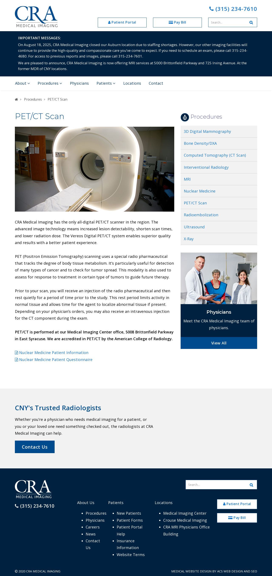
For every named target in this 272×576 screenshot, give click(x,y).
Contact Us (34, 447)
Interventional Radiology (206, 167)
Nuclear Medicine (199, 191)
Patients (105, 83)
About (22, 83)
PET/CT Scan (196, 202)
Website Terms (131, 554)
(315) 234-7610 (233, 9)
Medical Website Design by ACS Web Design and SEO (214, 571)
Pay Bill (177, 22)
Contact (156, 83)
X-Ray (189, 238)
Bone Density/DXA (200, 143)
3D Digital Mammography (207, 131)
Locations (132, 83)
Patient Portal (122, 22)
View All (219, 343)
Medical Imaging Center (185, 513)
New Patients (129, 513)
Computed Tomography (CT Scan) (215, 155)
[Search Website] (251, 22)
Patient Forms (130, 520)
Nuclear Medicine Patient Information (51, 352)
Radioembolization (201, 214)
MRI (187, 179)
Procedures (50, 83)
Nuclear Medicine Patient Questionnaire (53, 359)
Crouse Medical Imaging (185, 520)
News (91, 534)
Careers (93, 527)
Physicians (79, 83)
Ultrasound (194, 226)
